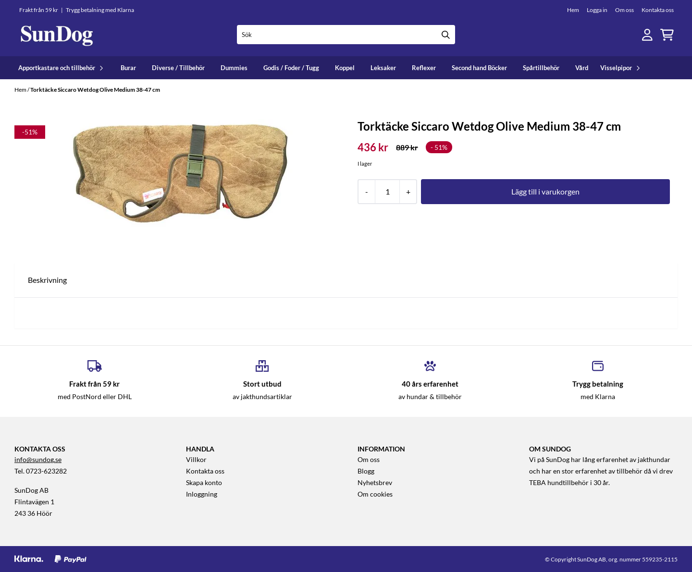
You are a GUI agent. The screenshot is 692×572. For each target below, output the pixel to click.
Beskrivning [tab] (47, 279)
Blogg (366, 471)
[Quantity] (387, 191)
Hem (573, 9)
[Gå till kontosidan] (647, 35)
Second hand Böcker (479, 68)
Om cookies (375, 494)
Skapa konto (204, 483)
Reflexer (424, 68)
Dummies (234, 68)
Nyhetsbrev (375, 483)
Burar (128, 68)
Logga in (597, 9)
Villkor (196, 459)
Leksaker (383, 68)
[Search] (445, 34)
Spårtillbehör (541, 68)
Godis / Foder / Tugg (291, 68)
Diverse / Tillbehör (178, 68)
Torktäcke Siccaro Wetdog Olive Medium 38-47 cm (95, 89)
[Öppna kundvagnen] (667, 35)
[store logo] (56, 35)
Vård (581, 68)
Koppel (345, 68)
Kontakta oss (658, 9)
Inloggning (201, 494)
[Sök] (346, 34)
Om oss (624, 9)
